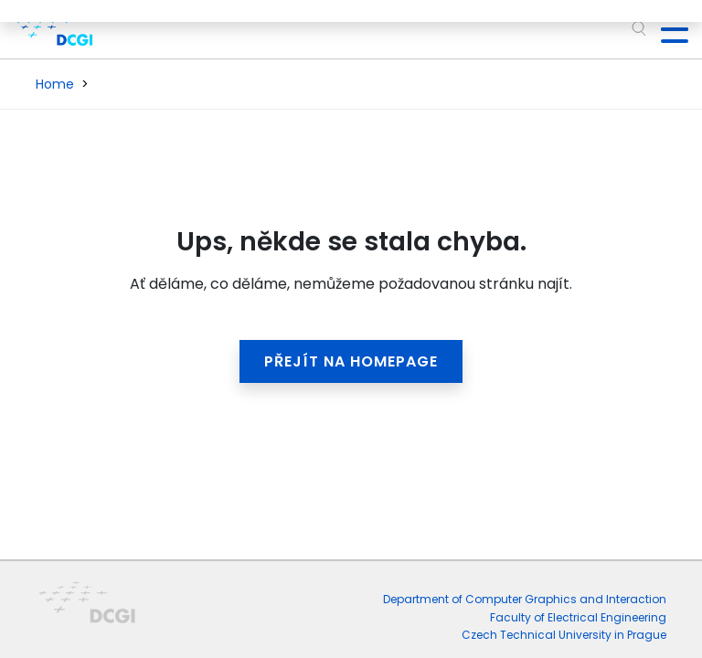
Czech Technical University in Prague (564, 634)
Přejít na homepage (351, 361)
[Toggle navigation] (667, 29)
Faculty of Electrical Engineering (578, 617)
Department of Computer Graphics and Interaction (524, 599)
